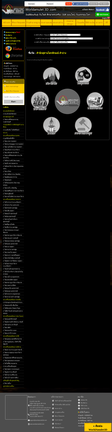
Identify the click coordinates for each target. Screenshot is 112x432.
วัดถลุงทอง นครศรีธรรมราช (13, 339)
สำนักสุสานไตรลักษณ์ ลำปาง (13, 302)
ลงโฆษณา (85, 9)
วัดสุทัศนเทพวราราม (10, 177)
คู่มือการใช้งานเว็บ (11, 38)
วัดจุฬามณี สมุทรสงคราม (12, 269)
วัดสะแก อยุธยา (9, 246)
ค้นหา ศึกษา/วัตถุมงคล (11, 91)
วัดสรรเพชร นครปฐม (11, 208)
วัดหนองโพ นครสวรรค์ (11, 288)
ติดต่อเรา (91, 9)
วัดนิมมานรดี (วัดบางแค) (12, 160)
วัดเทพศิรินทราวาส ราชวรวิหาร (14, 191)
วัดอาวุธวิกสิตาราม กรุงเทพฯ (13, 147)
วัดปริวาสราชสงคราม (11, 163)
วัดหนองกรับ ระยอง (10, 330)
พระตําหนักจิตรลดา (10, 114)
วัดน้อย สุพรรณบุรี (10, 216)
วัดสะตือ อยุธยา (9, 211)
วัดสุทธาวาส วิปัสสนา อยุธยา (13, 261)
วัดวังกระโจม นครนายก (11, 205)
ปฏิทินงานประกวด (11, 44)
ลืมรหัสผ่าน (9, 35)
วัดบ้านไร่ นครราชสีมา (11, 377)
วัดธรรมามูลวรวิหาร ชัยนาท (13, 235)
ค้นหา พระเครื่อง (9, 82)
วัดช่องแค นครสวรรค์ (11, 291)
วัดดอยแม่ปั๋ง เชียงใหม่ (11, 305)
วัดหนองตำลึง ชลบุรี (10, 319)
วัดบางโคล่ (7, 171)
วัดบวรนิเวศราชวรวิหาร (11, 152)
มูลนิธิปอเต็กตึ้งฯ (9, 138)
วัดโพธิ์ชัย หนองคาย (10, 363)
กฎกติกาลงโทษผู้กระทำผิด (13, 41)
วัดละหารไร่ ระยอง (10, 333)
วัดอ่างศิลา (7, 327)
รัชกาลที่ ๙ (7, 383)
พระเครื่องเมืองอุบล (10, 366)
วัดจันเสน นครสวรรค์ (11, 244)
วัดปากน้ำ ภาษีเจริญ (10, 188)
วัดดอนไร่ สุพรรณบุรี (10, 213)
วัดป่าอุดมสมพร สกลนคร (12, 360)
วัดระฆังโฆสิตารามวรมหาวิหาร (14, 196)
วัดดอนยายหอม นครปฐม (12, 241)
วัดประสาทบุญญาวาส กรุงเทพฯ (14, 144)
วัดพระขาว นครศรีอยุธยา (12, 255)
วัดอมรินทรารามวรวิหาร (12, 150)
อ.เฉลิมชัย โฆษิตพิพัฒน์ (11, 130)
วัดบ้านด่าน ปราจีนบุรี (11, 324)
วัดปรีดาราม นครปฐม (11, 227)
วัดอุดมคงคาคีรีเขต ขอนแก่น (13, 358)
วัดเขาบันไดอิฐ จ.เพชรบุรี (12, 258)
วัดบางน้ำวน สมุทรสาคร (11, 277)
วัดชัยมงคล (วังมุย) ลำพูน (12, 308)
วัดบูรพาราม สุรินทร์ (10, 372)
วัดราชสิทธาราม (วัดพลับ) (12, 174)
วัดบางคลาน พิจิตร (10, 285)
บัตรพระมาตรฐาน (13, 32)
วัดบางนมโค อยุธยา (10, 252)
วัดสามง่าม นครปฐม (10, 249)
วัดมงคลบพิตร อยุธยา (11, 279)
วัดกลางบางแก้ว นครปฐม (12, 297)
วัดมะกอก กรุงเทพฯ (10, 141)
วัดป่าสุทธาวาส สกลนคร (11, 369)
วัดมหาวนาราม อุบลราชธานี (13, 350)
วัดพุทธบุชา (8, 180)
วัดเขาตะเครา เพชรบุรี (11, 238)
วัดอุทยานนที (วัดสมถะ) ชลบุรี (13, 322)
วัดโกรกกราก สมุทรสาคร (12, 294)
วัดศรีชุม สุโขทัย (9, 224)
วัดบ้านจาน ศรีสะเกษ (10, 375)
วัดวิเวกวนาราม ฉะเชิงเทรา (12, 202)
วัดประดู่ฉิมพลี (8, 193)
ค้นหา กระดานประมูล (11, 86)
